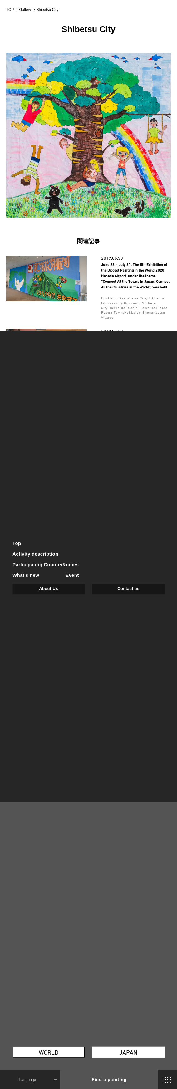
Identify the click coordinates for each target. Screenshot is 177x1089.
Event (72, 575)
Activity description (35, 554)
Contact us (128, 588)
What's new (25, 575)
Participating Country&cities (45, 564)
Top (16, 543)
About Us (48, 588)
